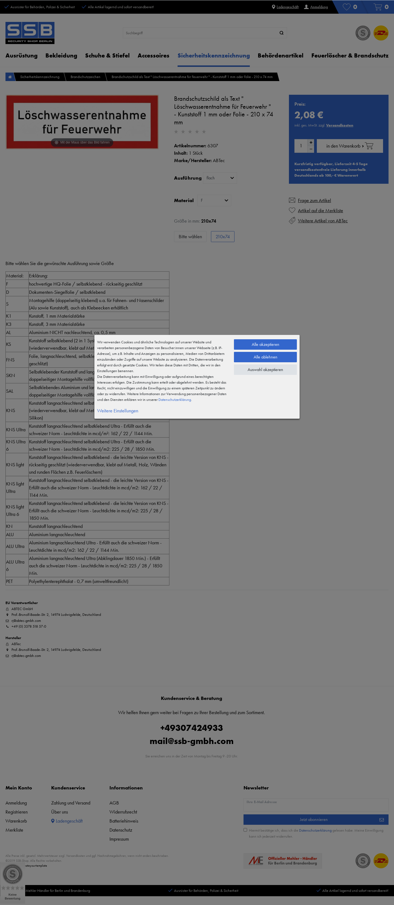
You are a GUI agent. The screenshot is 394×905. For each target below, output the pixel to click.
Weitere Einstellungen (117, 410)
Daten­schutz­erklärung (174, 399)
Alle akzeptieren (265, 344)
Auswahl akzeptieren (265, 369)
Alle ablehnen (265, 357)
